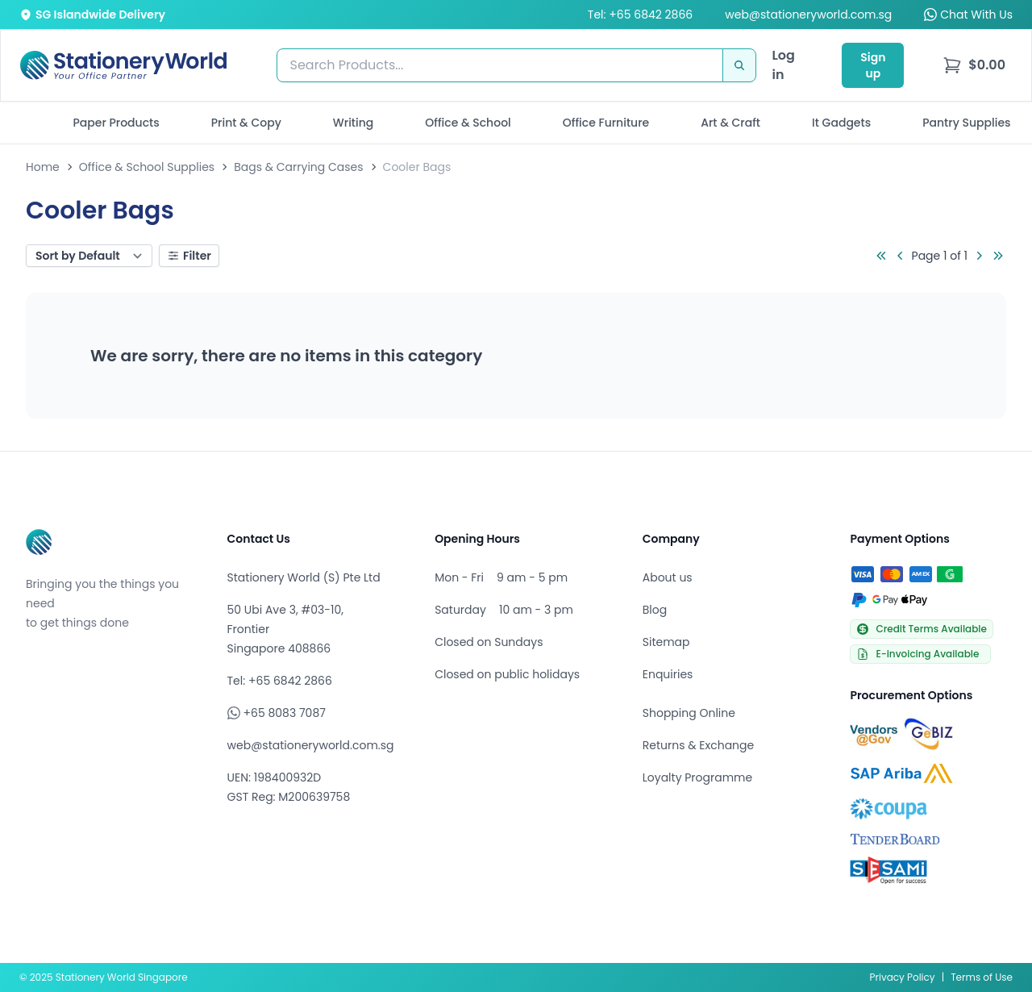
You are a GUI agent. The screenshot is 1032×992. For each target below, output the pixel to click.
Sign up (872, 65)
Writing (353, 123)
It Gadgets (841, 123)
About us (668, 577)
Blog (655, 610)
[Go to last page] (998, 256)
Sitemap (666, 642)
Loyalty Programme (697, 777)
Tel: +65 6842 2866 (640, 14)
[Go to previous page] (901, 256)
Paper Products (116, 123)
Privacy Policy (902, 977)
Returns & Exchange (698, 745)
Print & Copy (246, 123)
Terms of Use (982, 977)
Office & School (467, 123)
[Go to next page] (979, 256)
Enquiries (668, 674)
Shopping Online (689, 713)
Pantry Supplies (966, 123)
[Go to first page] (881, 256)
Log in (783, 65)
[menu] (974, 65)
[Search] (739, 65)
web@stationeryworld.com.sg (808, 14)
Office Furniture (606, 123)
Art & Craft (730, 123)
